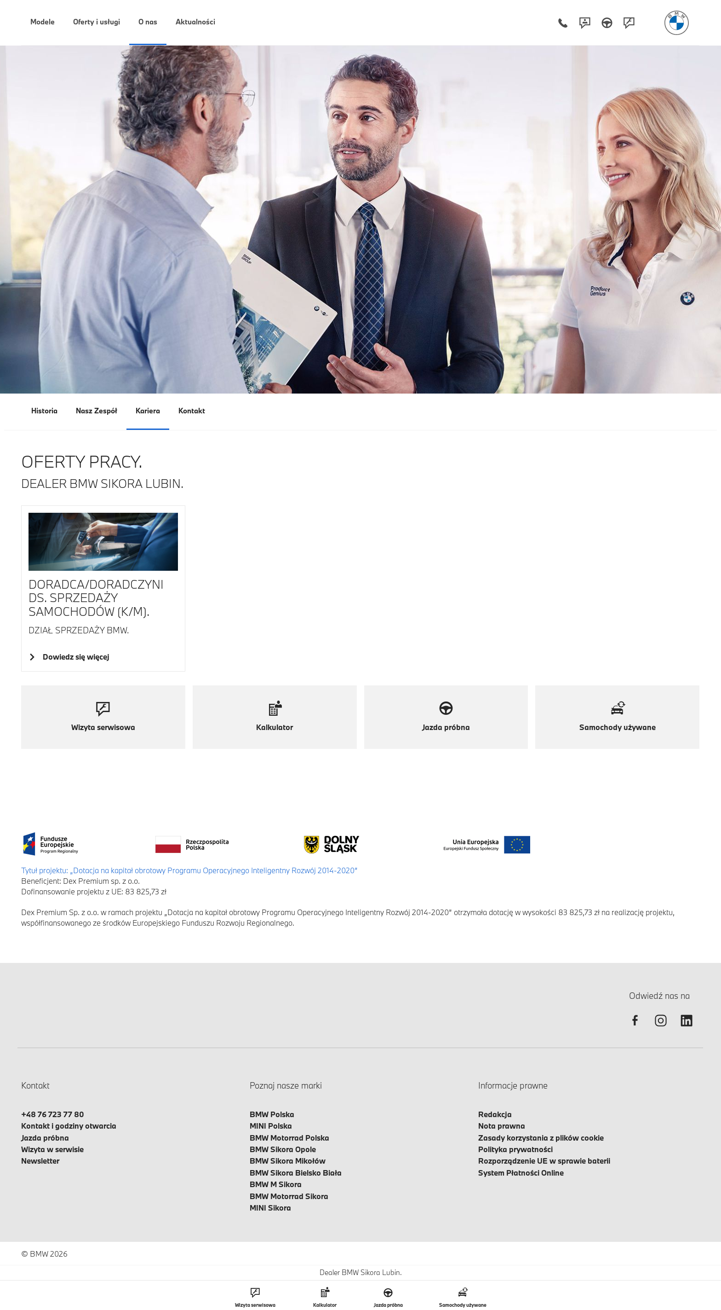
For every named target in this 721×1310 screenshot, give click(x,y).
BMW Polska (272, 1114)
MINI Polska (271, 1125)
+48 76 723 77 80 (52, 1114)
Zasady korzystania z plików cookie (541, 1137)
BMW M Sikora (276, 1184)
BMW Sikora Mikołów (288, 1160)
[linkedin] (686, 1028)
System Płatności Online (521, 1172)
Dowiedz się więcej (74, 656)
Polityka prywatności (515, 1149)
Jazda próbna (45, 1137)
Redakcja (495, 1114)
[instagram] (661, 1028)
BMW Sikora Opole (283, 1149)
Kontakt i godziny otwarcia (68, 1125)
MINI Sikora (270, 1207)
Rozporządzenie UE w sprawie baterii (544, 1160)
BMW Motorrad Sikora (289, 1196)
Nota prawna (501, 1125)
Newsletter (40, 1160)
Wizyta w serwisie (52, 1149)
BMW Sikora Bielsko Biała (296, 1172)
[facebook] (635, 1028)
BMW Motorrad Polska (289, 1137)
